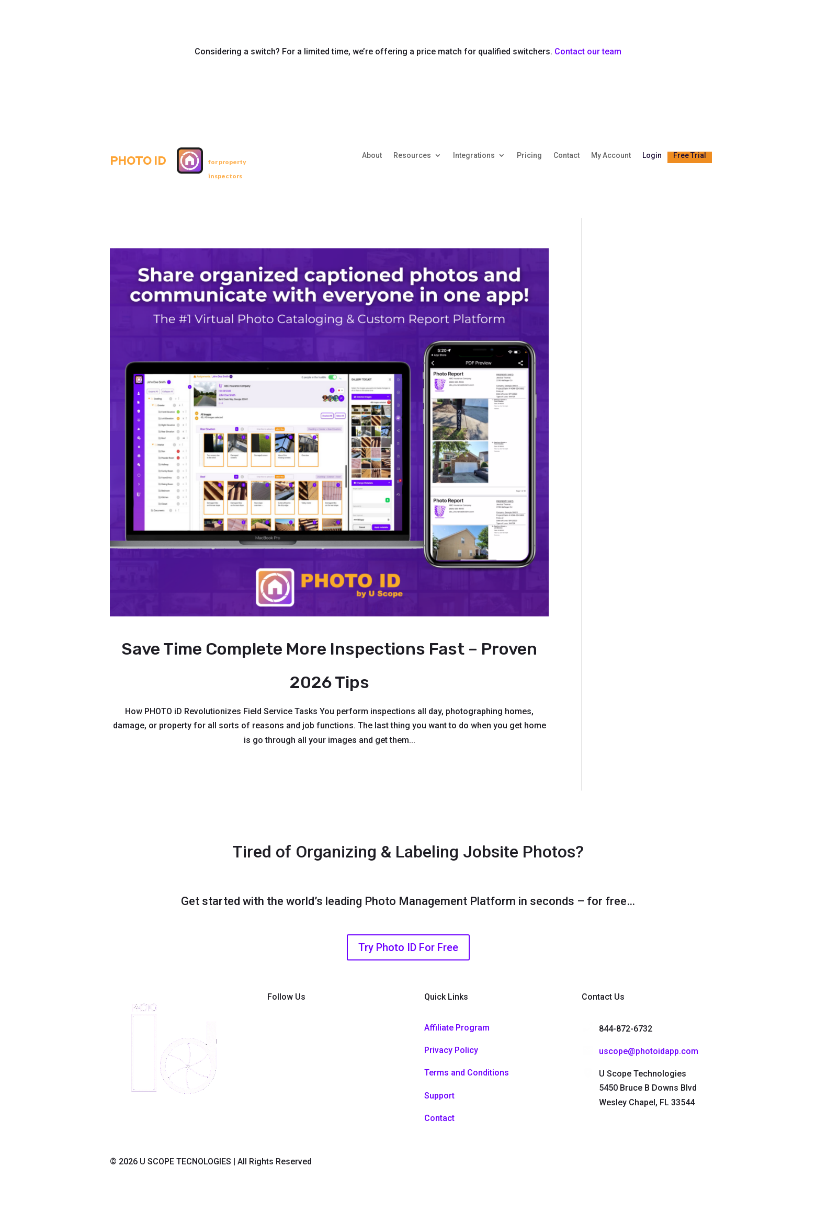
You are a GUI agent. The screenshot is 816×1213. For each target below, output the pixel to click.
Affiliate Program (457, 1028)
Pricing (529, 155)
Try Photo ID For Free (408, 947)
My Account (611, 155)
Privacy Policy (451, 1050)
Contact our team (587, 51)
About (372, 155)
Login (652, 155)
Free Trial (689, 155)
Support (439, 1096)
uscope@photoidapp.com (648, 1051)
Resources (412, 155)
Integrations (474, 155)
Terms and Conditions (466, 1073)
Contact (566, 155)
